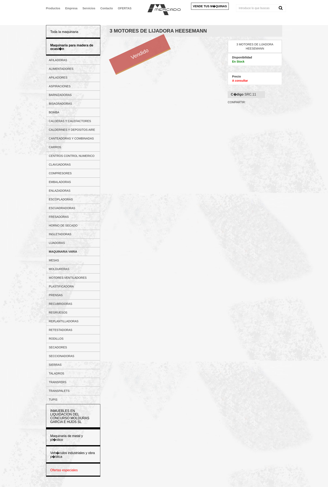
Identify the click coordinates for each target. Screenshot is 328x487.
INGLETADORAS (60, 234)
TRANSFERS (58, 382)
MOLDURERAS (59, 269)
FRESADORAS (59, 216)
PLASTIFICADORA (61, 286)
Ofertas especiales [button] (64, 470)
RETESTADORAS (60, 330)
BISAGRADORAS (60, 103)
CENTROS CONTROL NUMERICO (71, 155)
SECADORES (58, 347)
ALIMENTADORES (61, 68)
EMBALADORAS (60, 182)
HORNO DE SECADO (63, 225)
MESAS (54, 260)
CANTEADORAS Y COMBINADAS (71, 138)
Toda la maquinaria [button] (64, 32)
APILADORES (58, 77)
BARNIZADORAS (60, 95)
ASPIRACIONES (60, 86)
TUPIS (53, 399)
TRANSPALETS (59, 391)
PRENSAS (56, 295)
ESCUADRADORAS (62, 208)
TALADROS (56, 373)
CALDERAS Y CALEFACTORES (70, 121)
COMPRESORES (60, 173)
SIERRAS (55, 364)
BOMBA (54, 112)
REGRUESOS (58, 312)
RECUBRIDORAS (60, 303)
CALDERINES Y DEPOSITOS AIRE (72, 129)
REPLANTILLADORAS (64, 321)
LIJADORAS (57, 243)
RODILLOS (56, 338)
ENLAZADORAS (59, 190)
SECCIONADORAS (61, 356)
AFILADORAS (58, 60)
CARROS (55, 147)
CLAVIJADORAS (60, 164)
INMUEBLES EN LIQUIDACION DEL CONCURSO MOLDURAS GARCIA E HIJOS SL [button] (69, 416)
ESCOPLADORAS (61, 199)
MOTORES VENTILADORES (68, 277)
